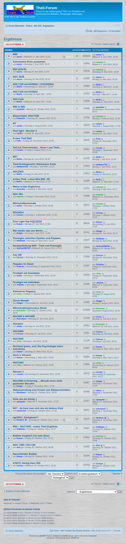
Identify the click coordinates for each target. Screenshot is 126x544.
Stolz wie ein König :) (25, 399)
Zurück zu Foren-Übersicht (18, 491)
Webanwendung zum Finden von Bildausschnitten (41, 390)
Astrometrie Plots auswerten (29, 61)
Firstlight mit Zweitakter (26, 273)
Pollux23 (21, 118)
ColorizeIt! (92, 536)
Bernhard (21, 392)
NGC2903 (18, 171)
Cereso (20, 215)
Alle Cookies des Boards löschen (75, 531)
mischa (99, 62)
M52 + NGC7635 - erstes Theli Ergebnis (35, 426)
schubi (20, 374)
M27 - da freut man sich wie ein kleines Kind (38, 408)
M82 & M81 (19, 106)
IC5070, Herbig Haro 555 (26, 463)
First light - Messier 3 (25, 130)
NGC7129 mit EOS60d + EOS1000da (33, 84)
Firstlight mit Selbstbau (26, 282)
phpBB (42, 536)
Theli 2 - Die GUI (33, 26)
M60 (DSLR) (19, 69)
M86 (15, 54)
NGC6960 (18, 331)
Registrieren (102, 31)
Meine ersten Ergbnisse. (27, 186)
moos (19, 57)
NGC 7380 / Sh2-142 (24, 444)
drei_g (20, 447)
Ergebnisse (48, 26)
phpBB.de (75, 538)
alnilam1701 (22, 166)
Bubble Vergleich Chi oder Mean (31, 435)
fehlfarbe (21, 241)
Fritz (19, 141)
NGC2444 (18, 362)
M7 (14, 123)
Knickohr (21, 310)
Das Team (54, 531)
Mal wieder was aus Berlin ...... (30, 230)
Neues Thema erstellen (14, 44)
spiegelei (21, 401)
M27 (15, 156)
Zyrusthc (21, 189)
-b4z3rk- (20, 285)
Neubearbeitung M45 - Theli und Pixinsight (37, 245)
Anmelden (116, 31)
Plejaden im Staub (23, 264)
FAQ (91, 31)
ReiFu (19, 87)
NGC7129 (18, 99)
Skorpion (18, 323)
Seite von (109, 44)
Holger (20, 233)
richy (98, 273)
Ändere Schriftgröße (118, 25)
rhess (98, 390)
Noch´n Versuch (22, 355)
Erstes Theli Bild (22, 138)
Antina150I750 (23, 248)
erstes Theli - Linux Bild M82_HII (31, 179)
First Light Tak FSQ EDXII (27, 221)
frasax (19, 224)
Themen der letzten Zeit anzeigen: (39, 474)
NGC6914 (18, 212)
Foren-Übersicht (16, 26)
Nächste (116, 474)
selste (19, 126)
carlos (19, 133)
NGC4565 (18, 338)
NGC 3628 (18, 76)
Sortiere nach (83, 474)
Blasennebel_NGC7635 (26, 115)
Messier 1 (18, 371)
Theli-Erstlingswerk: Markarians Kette (34, 164)
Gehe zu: (71, 492)
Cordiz (20, 150)
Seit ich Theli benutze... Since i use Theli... (37, 147)
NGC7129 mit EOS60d (25, 91)
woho (19, 206)
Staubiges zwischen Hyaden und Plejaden (37, 238)
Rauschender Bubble (25, 454)
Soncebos (21, 319)
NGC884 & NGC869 (24, 316)
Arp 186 (17, 254)
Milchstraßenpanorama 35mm (30, 308)
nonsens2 (21, 411)
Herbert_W (22, 420)
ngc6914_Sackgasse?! (26, 417)
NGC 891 (18, 194)
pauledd (20, 109)
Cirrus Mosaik (21, 300)
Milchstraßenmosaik (24, 203)
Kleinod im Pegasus (24, 291)
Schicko (20, 266)
